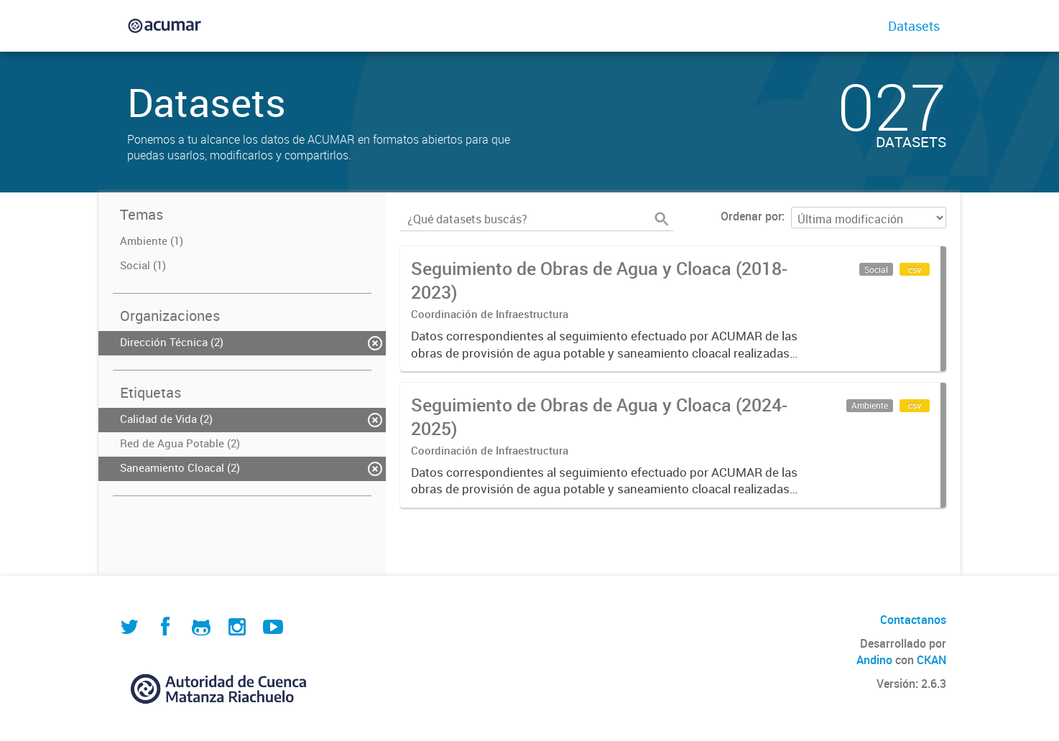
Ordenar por (751, 216)
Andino (874, 660)
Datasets (914, 25)
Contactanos (913, 620)
